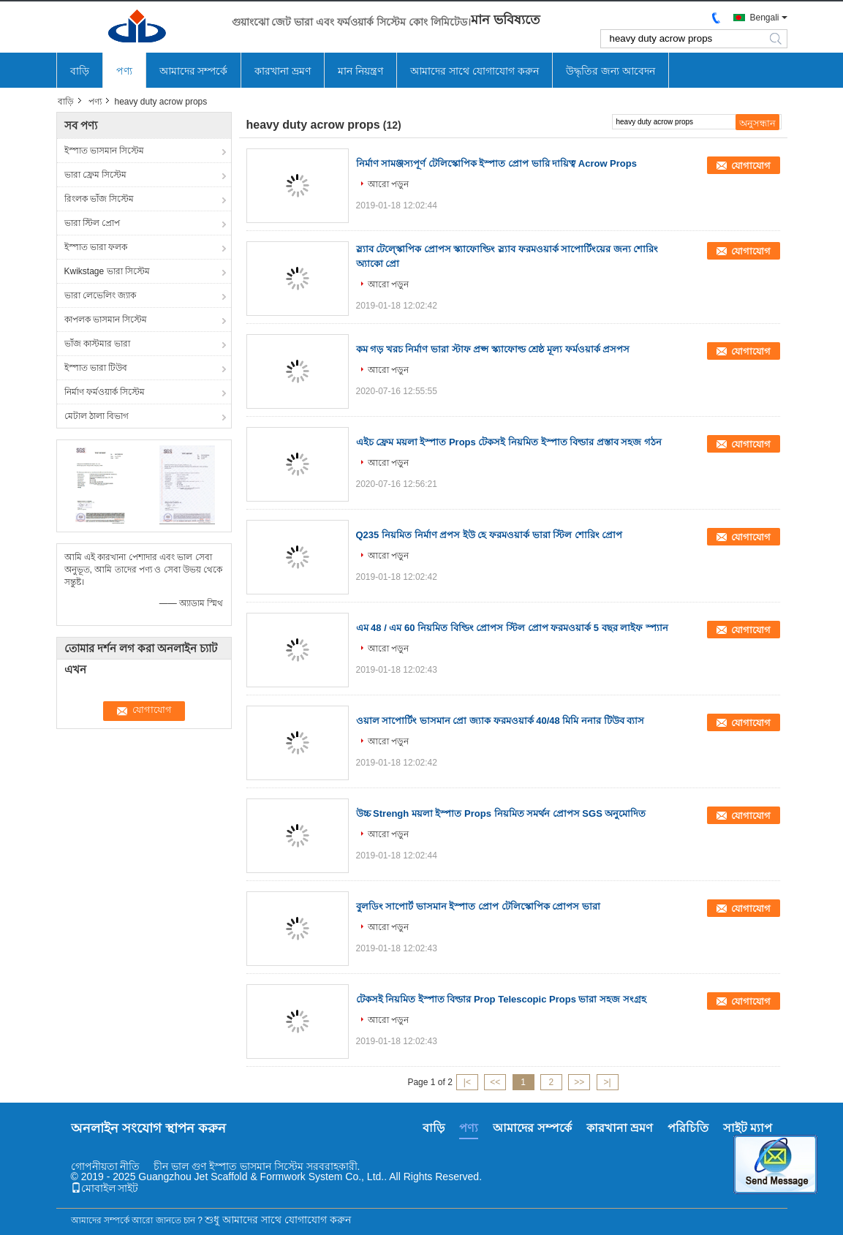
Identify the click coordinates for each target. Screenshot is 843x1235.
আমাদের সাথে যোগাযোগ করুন (474, 71)
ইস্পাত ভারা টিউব (96, 368)
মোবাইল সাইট (105, 1188)
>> (579, 1082)
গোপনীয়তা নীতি (105, 1166)
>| (606, 1082)
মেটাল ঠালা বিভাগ (96, 416)
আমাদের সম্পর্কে (193, 71)
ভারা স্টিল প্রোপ (92, 223)
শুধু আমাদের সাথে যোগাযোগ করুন (278, 1219)
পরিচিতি (688, 1128)
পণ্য (124, 71)
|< (467, 1082)
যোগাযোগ (751, 165)
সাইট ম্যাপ (747, 1128)
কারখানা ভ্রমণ (282, 71)
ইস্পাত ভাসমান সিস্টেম (104, 151)
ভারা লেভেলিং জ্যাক (100, 295)
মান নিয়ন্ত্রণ (360, 71)
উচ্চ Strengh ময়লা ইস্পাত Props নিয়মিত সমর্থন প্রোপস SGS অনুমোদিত (501, 813)
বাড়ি (79, 71)
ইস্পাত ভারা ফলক (96, 247)
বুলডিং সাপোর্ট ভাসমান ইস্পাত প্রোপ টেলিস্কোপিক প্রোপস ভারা (478, 906)
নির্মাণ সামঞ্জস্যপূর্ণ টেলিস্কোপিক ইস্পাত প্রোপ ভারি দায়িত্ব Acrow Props (496, 163)
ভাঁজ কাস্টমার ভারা (97, 344)
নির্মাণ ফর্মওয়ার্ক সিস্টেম (104, 392)
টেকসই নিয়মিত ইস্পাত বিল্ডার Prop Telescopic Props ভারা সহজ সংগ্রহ (501, 999)
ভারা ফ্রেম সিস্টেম (95, 175)
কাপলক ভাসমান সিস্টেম (106, 319)
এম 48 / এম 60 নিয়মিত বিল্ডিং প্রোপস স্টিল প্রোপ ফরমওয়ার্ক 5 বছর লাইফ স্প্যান (512, 627)
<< (495, 1082)
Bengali (764, 17)
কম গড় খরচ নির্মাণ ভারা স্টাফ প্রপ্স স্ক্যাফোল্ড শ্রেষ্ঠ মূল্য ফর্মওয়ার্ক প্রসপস (493, 349)
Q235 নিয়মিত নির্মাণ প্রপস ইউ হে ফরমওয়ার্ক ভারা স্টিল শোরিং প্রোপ (489, 534)
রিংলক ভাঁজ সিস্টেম (99, 199)
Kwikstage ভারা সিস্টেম (107, 271)
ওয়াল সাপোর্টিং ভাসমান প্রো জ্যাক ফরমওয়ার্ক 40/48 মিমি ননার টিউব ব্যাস (500, 720)
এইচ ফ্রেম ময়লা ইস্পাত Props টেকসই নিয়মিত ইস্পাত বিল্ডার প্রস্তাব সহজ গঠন (509, 442)
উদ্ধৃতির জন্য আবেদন (610, 71)
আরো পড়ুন (388, 184)
